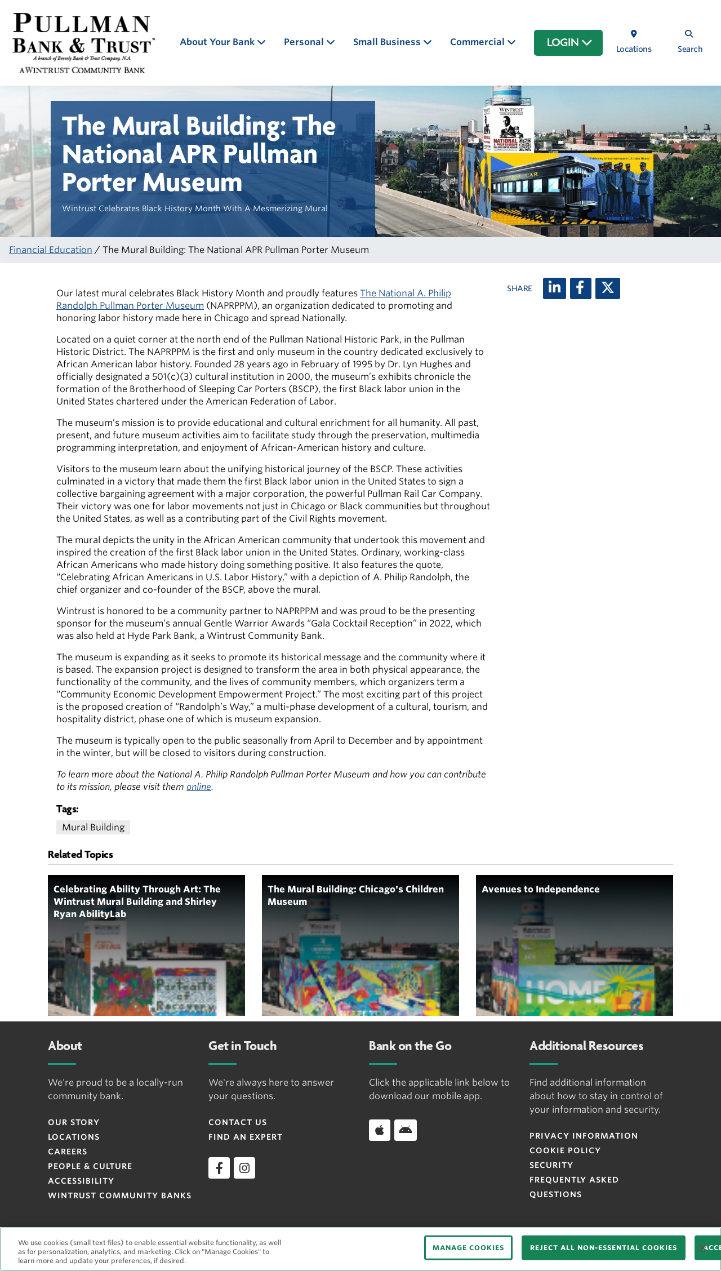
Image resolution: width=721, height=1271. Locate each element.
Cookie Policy (565, 1150)
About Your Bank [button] (218, 42)
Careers (67, 1151)
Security (551, 1165)
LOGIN (570, 43)
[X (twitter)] (607, 288)
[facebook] (219, 1168)
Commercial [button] (478, 42)
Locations (74, 1136)
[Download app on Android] (405, 1130)
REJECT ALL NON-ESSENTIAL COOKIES (603, 1247)
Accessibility (81, 1180)
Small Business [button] (388, 42)
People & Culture (90, 1166)
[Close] (703, 1248)
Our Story (74, 1122)
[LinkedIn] (554, 288)
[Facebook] (580, 288)
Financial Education (50, 250)
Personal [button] (305, 42)
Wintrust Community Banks (120, 1195)
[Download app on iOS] (379, 1130)
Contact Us (237, 1122)
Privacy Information (583, 1135)
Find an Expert (245, 1136)
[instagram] (244, 1168)
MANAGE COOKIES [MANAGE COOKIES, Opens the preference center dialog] (468, 1247)
